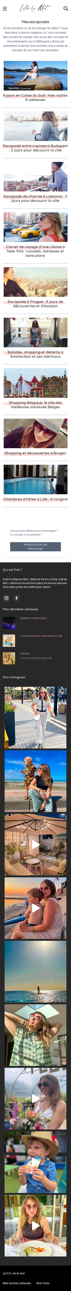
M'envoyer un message (35, 546)
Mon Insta (42, 1283)
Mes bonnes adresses (17, 1283)
